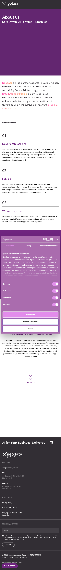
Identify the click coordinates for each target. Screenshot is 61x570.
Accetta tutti (30, 314)
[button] (56, 4)
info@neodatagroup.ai (14, 406)
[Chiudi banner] (57, 239)
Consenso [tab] (10, 245)
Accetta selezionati (30, 322)
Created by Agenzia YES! (12, 562)
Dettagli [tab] (29, 245)
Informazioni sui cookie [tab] (49, 245)
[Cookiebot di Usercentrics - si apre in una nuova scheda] (43, 239)
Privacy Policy (7, 503)
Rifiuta (30, 329)
